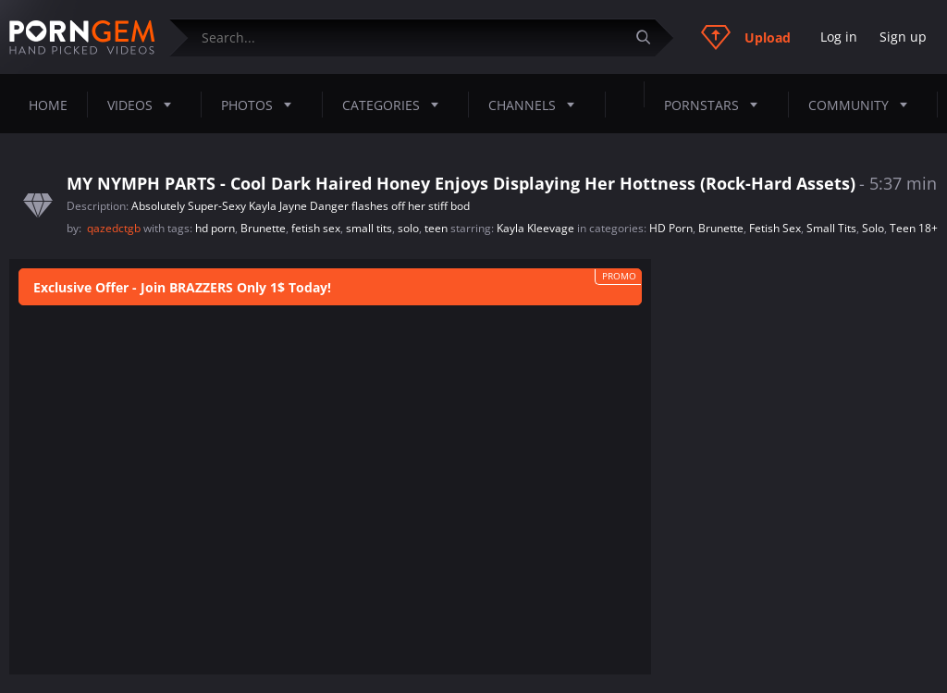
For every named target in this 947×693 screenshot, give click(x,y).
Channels (536, 104)
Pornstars (716, 104)
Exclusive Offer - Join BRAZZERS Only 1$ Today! (182, 287)
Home (48, 105)
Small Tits (831, 228)
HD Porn (671, 228)
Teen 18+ (914, 228)
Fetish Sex (775, 228)
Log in (838, 36)
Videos (144, 104)
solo (408, 228)
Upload (746, 37)
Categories (395, 104)
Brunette (263, 228)
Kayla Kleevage (535, 228)
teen (436, 228)
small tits (369, 228)
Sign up (903, 36)
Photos (261, 104)
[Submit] (650, 37)
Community (863, 104)
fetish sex (315, 228)
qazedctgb (115, 228)
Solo (873, 228)
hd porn (215, 228)
